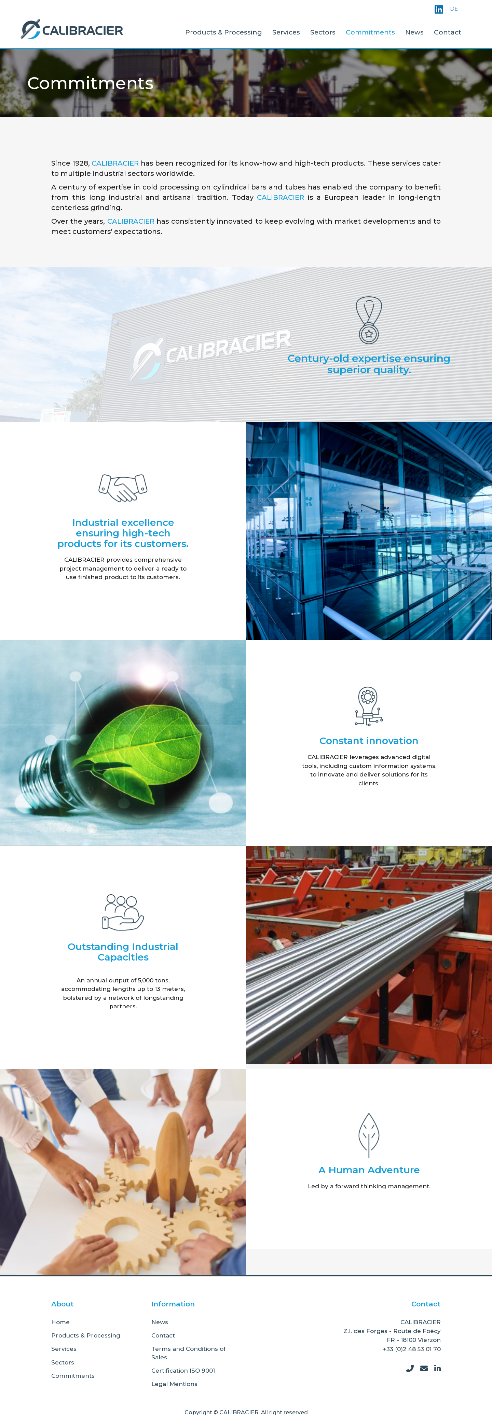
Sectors (323, 32)
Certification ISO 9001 (183, 1370)
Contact (447, 32)
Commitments (370, 32)
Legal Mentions (174, 1384)
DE (454, 8)
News (414, 32)
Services (286, 32)
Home (60, 1322)
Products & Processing (223, 32)
